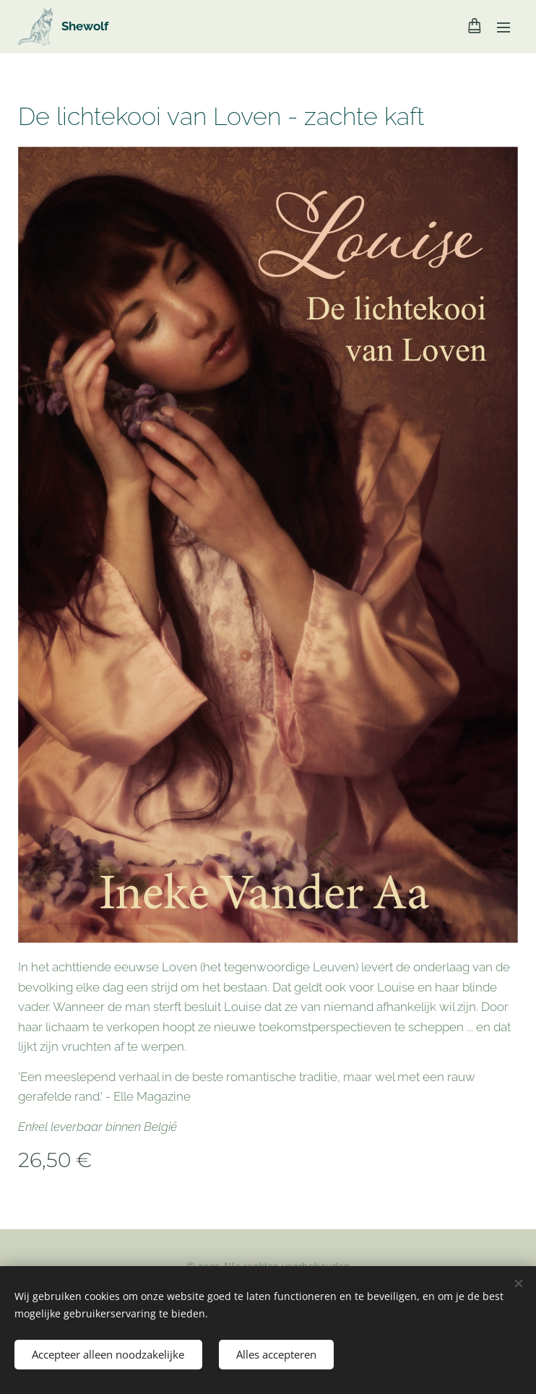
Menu (503, 27)
